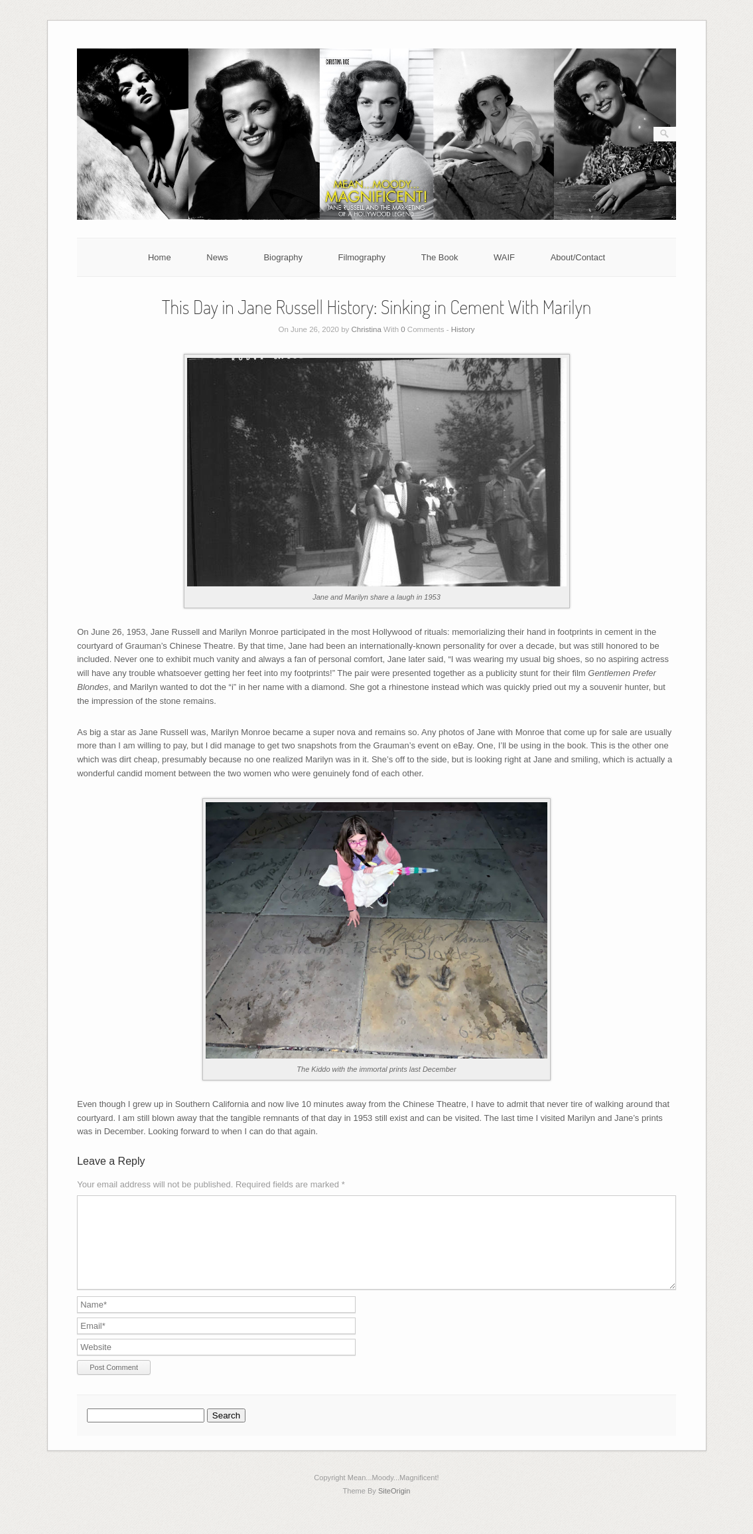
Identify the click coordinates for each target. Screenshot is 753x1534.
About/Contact (578, 257)
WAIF (504, 257)
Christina (366, 329)
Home (159, 257)
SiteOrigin (394, 1507)
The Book (439, 257)
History (463, 329)
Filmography (362, 257)
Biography (283, 257)
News (217, 257)
